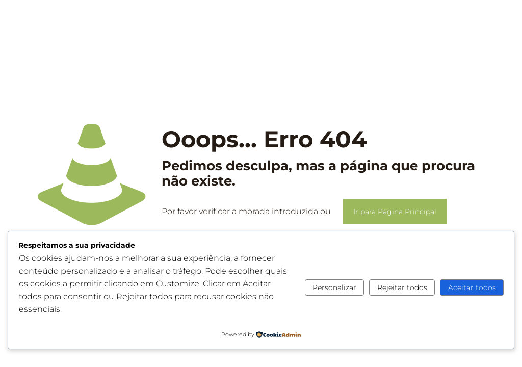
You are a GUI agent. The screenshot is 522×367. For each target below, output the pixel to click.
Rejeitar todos (402, 287)
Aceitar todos (472, 287)
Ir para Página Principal (394, 211)
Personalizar (334, 287)
